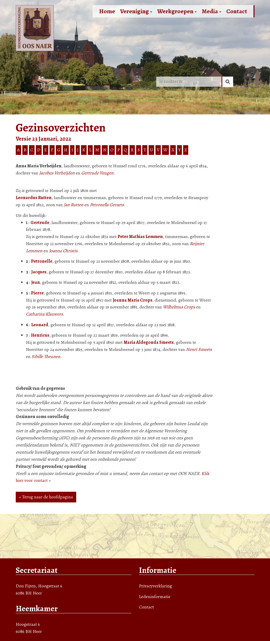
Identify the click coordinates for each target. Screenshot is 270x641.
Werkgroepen (177, 11)
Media (211, 11)
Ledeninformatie (154, 596)
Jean (35, 282)
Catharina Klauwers (44, 314)
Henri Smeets (199, 349)
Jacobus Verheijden (57, 173)
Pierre (37, 293)
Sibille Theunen (45, 356)
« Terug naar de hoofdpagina (46, 497)
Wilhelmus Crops (179, 307)
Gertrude (39, 222)
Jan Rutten (73, 205)
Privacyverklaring (155, 586)
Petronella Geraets (107, 205)
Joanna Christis (63, 251)
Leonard (39, 325)
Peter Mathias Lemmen (140, 236)
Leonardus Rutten (34, 198)
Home (107, 11)
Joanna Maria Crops (132, 300)
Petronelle (41, 261)
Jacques (38, 272)
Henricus (40, 335)
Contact (236, 11)
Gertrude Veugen (97, 173)
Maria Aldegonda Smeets (149, 342)
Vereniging (136, 11)
